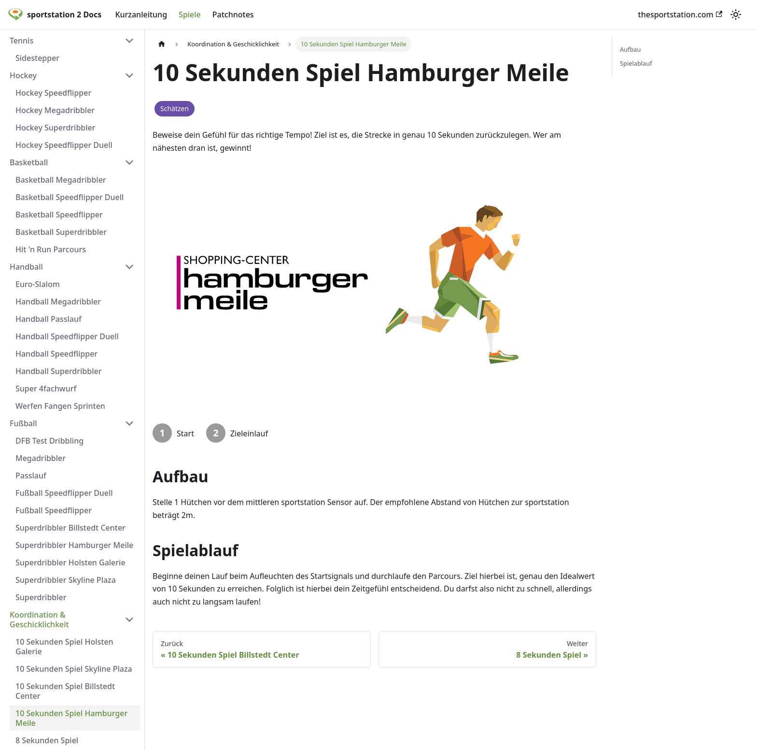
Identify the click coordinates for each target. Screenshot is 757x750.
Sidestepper (37, 58)
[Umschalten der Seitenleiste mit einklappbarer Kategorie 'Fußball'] (129, 423)
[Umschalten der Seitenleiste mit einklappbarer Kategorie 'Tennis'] (129, 40)
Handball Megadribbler (58, 301)
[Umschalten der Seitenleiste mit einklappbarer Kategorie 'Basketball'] (129, 162)
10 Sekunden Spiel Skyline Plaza (73, 668)
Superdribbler (41, 597)
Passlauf (30, 475)
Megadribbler (40, 458)
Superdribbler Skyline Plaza (65, 580)
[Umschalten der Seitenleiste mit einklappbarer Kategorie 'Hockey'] (129, 75)
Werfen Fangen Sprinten (60, 406)
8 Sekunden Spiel (46, 740)
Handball (26, 266)
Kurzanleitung (141, 14)
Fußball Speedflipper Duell (64, 493)
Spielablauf (636, 63)
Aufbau (630, 49)
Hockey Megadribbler (55, 110)
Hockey (23, 75)
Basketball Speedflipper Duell (69, 197)
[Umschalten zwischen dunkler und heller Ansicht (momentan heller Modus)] (735, 14)
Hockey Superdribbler (55, 127)
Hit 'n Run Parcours (50, 249)
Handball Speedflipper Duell (67, 336)
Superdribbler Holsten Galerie (70, 562)
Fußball (23, 423)
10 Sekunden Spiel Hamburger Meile (71, 718)
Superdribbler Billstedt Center (70, 527)
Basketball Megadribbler (60, 179)
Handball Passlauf (48, 319)
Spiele (190, 14)
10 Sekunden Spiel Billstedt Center (65, 691)
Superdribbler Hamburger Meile (74, 545)
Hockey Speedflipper (53, 92)
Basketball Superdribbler (61, 232)
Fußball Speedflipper (53, 510)
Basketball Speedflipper (59, 214)
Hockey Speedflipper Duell (63, 145)
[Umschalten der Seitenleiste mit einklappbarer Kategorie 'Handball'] (129, 266)
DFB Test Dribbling (49, 440)
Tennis (21, 40)
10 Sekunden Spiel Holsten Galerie (64, 646)
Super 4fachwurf (45, 388)
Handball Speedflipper (56, 353)
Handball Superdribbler (58, 371)
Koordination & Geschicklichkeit (39, 619)
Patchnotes (233, 14)
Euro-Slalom (37, 284)
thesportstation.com (680, 14)
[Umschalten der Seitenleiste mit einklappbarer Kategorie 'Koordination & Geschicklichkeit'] (129, 619)
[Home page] (162, 44)
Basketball (29, 162)
